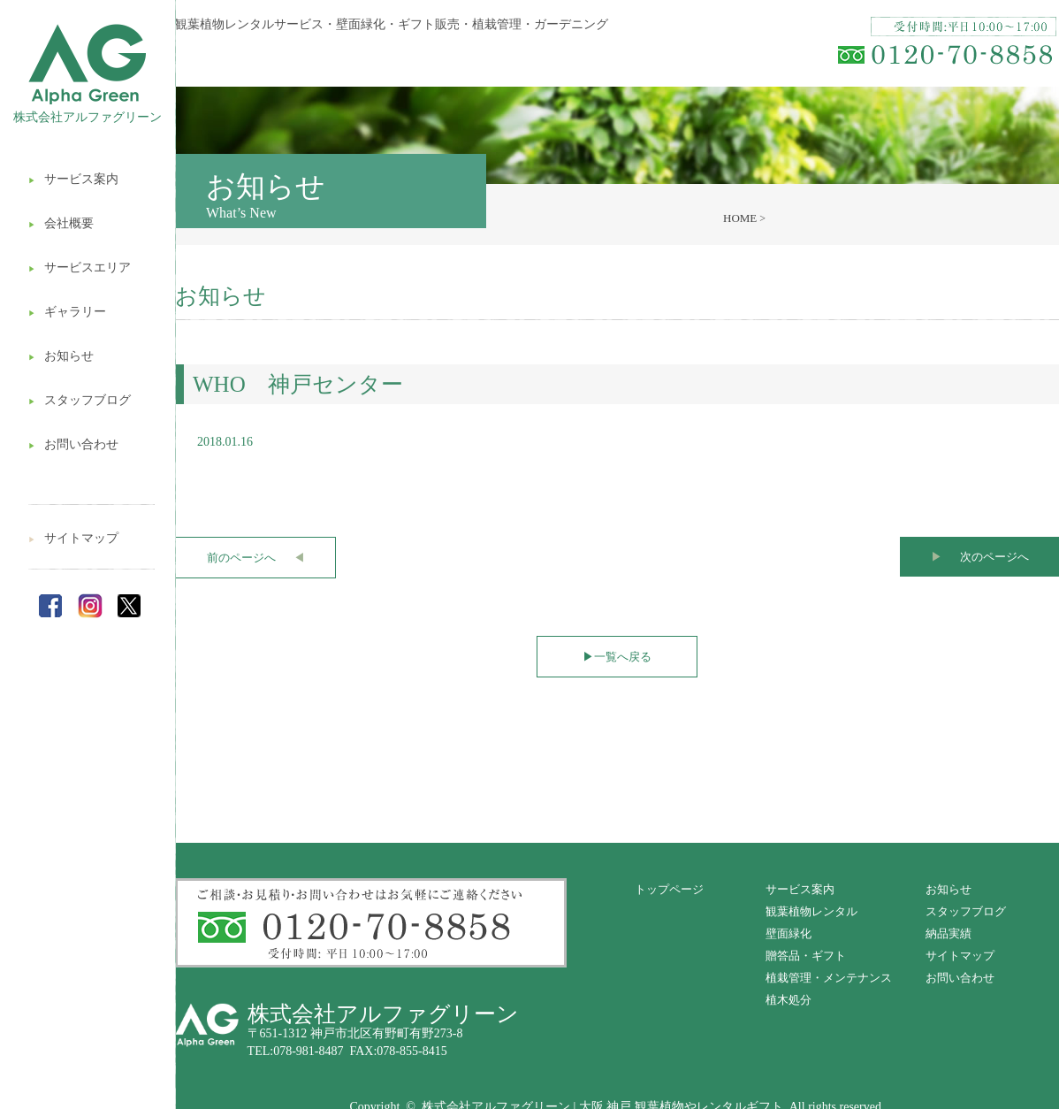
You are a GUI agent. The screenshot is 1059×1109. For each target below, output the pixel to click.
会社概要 (61, 223)
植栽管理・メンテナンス (829, 977)
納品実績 (948, 933)
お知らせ (61, 356)
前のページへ (256, 557)
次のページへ (980, 556)
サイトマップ (73, 538)
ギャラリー (67, 311)
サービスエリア (79, 267)
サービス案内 (73, 179)
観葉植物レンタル (811, 911)
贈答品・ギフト (806, 955)
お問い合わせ (73, 444)
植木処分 (788, 999)
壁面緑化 (788, 933)
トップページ (669, 889)
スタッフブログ (79, 400)
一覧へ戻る (617, 656)
